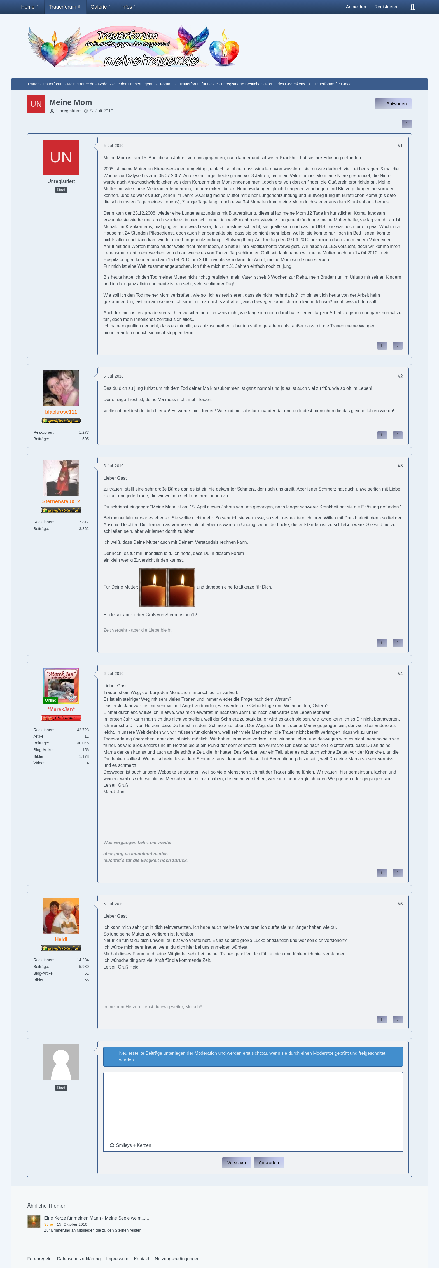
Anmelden (356, 6)
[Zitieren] (398, 346)
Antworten (269, 1162)
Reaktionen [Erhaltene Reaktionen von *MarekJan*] (43, 730)
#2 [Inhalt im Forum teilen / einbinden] (400, 376)
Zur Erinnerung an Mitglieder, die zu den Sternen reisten (92, 1230)
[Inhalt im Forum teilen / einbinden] (407, 124)
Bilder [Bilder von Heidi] (38, 980)
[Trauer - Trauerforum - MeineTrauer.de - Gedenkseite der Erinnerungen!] (219, 46)
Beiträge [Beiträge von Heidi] (40, 966)
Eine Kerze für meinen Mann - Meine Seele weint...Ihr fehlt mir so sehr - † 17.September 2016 (137, 1218)
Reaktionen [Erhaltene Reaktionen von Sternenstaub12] (43, 522)
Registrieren (387, 6)
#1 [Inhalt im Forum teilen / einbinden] (400, 145)
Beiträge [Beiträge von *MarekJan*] (40, 743)
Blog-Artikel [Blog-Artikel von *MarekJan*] (43, 749)
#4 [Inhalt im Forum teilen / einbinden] (400, 673)
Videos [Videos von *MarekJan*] (39, 763)
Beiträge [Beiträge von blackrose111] (40, 439)
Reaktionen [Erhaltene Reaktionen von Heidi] (43, 960)
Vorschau (236, 1162)
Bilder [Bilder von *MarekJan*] (38, 756)
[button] (130, 1145)
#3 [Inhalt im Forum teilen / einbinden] (400, 465)
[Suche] (412, 7)
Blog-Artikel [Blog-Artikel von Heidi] (43, 973)
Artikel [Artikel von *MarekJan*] (38, 736)
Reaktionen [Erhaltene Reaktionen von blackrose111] (43, 432)
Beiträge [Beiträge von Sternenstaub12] (40, 528)
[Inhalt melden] (382, 346)
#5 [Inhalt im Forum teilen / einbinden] (400, 903)
